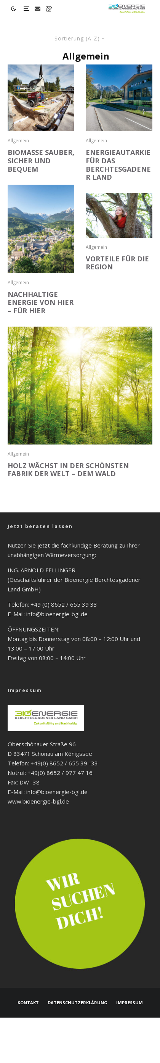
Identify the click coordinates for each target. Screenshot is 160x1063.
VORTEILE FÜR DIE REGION (117, 263)
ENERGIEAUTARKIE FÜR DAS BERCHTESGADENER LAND (118, 164)
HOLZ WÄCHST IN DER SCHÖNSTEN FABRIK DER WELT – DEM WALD (68, 470)
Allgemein (18, 140)
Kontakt (28, 1002)
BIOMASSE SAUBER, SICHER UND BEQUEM (41, 160)
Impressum (129, 1002)
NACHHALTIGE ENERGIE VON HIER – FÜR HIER (41, 302)
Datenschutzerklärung (77, 1002)
